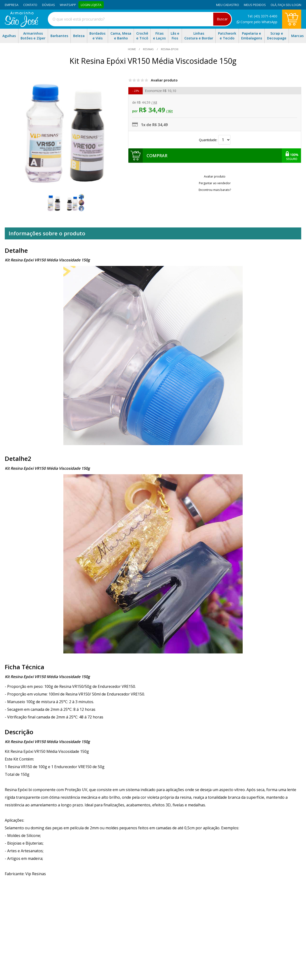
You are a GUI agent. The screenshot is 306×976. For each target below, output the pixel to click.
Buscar (222, 19)
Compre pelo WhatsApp (257, 22)
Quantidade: (214, 140)
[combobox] (140, 19)
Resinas (148, 49)
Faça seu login (289, 5)
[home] (21, 25)
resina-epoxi (169, 49)
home (132, 49)
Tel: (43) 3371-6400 (262, 16)
